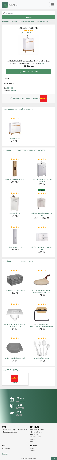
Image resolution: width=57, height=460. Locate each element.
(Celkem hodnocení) (28, 33)
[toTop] (54, 458)
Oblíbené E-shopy (10, 370)
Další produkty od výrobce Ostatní (18, 261)
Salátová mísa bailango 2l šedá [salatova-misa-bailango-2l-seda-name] (15, 358)
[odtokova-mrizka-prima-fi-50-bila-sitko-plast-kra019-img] (15, 314)
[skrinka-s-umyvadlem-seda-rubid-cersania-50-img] (41, 169)
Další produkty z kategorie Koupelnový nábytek (24, 150)
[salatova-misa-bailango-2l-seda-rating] (15, 338)
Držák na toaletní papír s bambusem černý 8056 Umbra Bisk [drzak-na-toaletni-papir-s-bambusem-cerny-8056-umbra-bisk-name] (41, 325)
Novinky (32, 439)
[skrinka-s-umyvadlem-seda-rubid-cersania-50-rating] (41, 159)
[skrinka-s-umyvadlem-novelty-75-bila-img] (41, 203)
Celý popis (43, 63)
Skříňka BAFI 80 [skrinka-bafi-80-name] (15, 138)
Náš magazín (6, 448)
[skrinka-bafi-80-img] (15, 128)
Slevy (31, 441)
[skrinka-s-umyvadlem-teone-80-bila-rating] (41, 227)
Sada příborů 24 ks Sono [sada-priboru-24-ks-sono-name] (41, 358)
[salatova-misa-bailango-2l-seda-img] (15, 347)
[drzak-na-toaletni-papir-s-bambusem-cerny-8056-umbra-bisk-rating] (41, 304)
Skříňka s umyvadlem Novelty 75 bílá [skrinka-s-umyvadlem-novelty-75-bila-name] (41, 214)
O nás (32, 448)
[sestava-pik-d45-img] (15, 203)
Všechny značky (35, 434)
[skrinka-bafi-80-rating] (15, 118)
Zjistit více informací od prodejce (28, 98)
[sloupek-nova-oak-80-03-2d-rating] (15, 159)
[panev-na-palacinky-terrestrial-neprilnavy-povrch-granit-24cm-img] (41, 280)
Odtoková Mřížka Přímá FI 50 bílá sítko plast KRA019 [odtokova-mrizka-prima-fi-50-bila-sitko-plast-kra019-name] (14, 325)
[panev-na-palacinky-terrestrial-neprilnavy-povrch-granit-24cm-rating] (41, 270)
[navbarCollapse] (52, 4)
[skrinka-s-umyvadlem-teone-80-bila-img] (41, 237)
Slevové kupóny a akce (37, 429)
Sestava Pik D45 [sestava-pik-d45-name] (15, 213)
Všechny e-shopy (35, 437)
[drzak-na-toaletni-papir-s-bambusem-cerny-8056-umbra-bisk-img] (41, 314)
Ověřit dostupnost (28, 71)
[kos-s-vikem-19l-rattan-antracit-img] (15, 280)
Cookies (32, 451)
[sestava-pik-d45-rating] (15, 193)
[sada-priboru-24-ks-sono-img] (41, 347)
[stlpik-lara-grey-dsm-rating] (15, 227)
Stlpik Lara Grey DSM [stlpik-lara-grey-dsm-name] (15, 247)
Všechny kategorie (36, 432)
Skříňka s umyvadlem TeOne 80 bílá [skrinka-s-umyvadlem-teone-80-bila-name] (41, 248)
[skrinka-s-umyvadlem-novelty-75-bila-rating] (41, 193)
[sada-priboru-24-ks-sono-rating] (41, 338)
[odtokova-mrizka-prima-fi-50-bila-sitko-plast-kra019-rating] (15, 304)
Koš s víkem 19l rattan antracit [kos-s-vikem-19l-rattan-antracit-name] (15, 290)
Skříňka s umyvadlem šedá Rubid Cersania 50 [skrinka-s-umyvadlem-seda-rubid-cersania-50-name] (41, 180)
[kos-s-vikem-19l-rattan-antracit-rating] (15, 270)
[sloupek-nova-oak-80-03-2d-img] (15, 169)
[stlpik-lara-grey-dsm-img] (15, 237)
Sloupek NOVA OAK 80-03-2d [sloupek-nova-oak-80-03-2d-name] (14, 179)
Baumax (13, 90)
